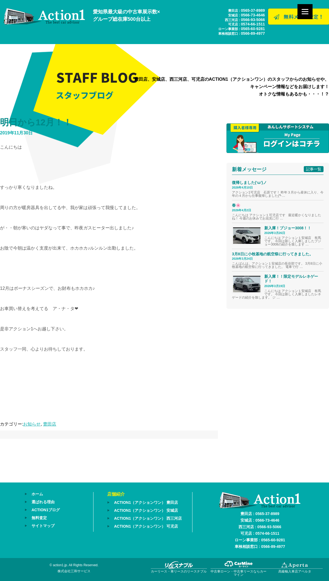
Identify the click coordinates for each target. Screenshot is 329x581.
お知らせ (32, 424)
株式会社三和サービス (74, 571)
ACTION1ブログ (46, 510)
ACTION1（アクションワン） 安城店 (146, 510)
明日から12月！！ (36, 122)
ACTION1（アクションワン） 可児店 (146, 526)
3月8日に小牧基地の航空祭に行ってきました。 (272, 254)
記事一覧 (313, 169)
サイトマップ (43, 526)
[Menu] (305, 11)
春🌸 (236, 205)
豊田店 (49, 424)
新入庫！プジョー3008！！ (287, 228)
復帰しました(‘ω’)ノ (249, 182)
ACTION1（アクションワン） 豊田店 (146, 502)
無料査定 (39, 518)
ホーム (37, 494)
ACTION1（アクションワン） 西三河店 (148, 518)
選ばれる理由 (43, 502)
